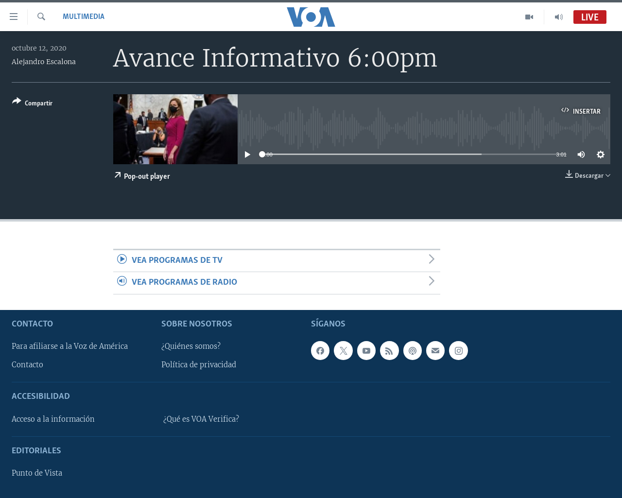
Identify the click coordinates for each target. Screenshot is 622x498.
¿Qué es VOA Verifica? (201, 419)
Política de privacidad (198, 365)
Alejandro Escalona (44, 61)
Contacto (27, 365)
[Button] (32, 104)
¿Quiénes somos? (191, 346)
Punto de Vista (37, 473)
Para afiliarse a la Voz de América (70, 346)
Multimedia (83, 17)
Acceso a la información (53, 419)
